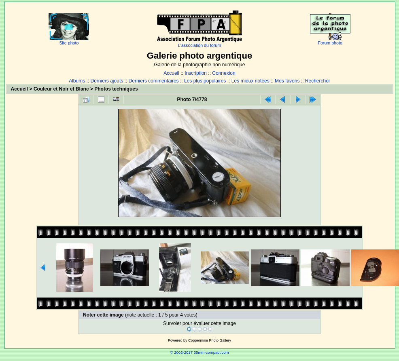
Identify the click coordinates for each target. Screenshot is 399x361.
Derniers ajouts (107, 81)
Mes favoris (287, 81)
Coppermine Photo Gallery (209, 340)
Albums (77, 81)
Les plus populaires (205, 81)
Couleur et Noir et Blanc (61, 89)
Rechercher (317, 81)
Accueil (171, 73)
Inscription (196, 73)
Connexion (223, 73)
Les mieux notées (250, 81)
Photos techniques (116, 89)
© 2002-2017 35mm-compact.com (199, 352)
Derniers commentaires (154, 81)
